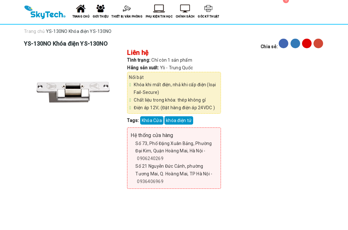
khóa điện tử (179, 120)
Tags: (133, 120)
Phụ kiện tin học (159, 16)
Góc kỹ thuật (208, 16)
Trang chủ (80, 16)
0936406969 (150, 181)
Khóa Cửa (152, 120)
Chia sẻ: (269, 46)
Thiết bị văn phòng (126, 16)
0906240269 (150, 158)
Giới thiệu (101, 16)
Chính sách (185, 16)
